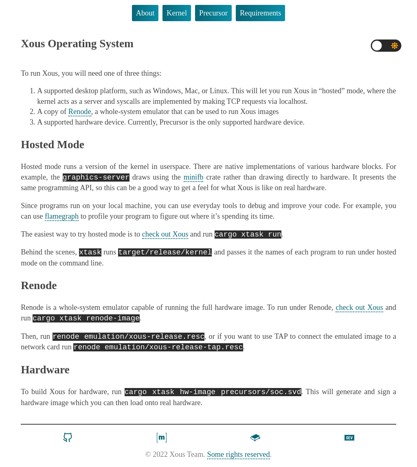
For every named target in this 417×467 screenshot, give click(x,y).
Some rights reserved (238, 457)
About (145, 13)
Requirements (260, 13)
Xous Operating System (77, 43)
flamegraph (62, 217)
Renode (79, 111)
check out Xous (165, 235)
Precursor (213, 13)
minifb (194, 178)
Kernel (177, 13)
